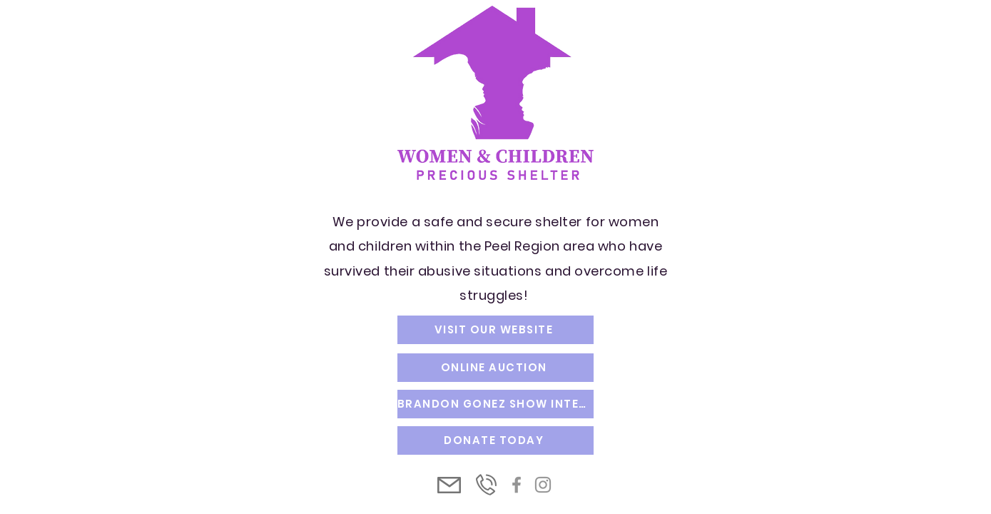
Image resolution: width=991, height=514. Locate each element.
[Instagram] (543, 484)
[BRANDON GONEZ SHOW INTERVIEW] (495, 404)
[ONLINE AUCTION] (495, 367)
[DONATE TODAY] (495, 440)
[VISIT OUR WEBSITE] (495, 330)
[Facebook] (516, 484)
